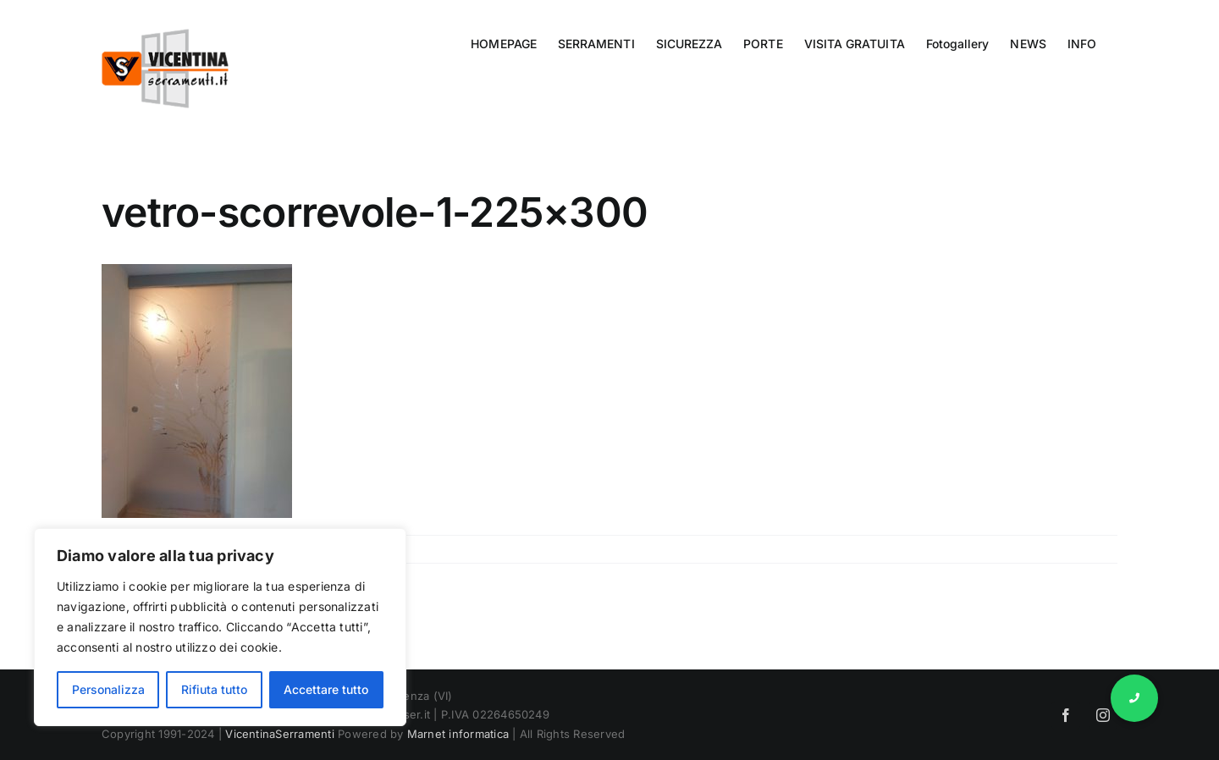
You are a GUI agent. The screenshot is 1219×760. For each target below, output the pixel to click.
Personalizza (108, 689)
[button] (1134, 698)
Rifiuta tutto (214, 689)
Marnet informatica (458, 734)
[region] (220, 627)
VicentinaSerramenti (279, 734)
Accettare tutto (326, 689)
